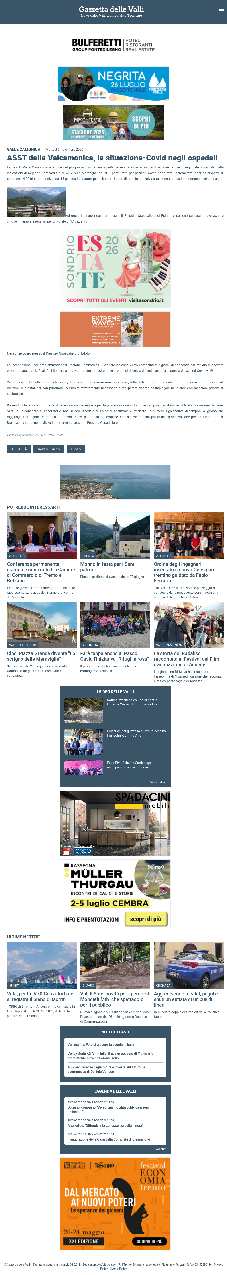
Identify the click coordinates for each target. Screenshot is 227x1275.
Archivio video (157, 782)
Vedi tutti (160, 1149)
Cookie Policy (118, 1269)
